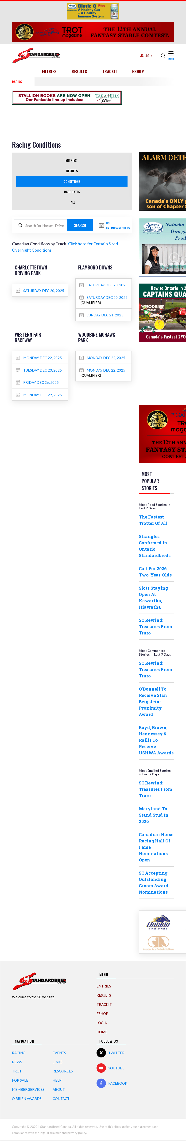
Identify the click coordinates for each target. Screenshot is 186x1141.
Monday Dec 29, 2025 (39, 395)
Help (57, 1080)
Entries (49, 71)
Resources (63, 1071)
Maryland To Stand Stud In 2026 (153, 815)
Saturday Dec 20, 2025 (40, 290)
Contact (61, 1098)
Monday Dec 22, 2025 (39, 358)
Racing (18, 1053)
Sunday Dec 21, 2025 (101, 315)
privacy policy (76, 1133)
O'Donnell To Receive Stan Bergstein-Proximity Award (153, 701)
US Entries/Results (118, 225)
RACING (17, 81)
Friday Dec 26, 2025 (37, 382)
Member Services (28, 1089)
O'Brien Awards (27, 1098)
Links (57, 1062)
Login (148, 55)
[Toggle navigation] (170, 55)
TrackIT (109, 71)
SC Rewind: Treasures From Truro (155, 626)
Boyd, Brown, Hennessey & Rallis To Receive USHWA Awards (156, 740)
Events (59, 1053)
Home (102, 1032)
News (17, 1062)
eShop (138, 71)
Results (79, 71)
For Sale (20, 1080)
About (59, 1089)
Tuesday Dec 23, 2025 (39, 370)
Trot (17, 1071)
